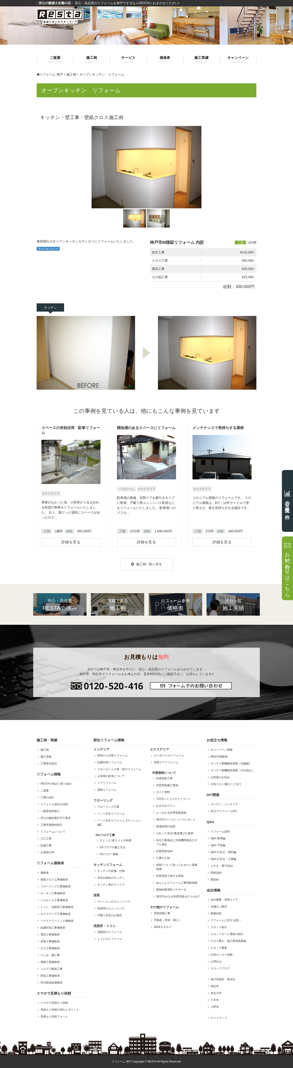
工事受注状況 (49, 763)
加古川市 (216, 993)
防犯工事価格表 (50, 975)
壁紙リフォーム (107, 789)
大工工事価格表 (50, 948)
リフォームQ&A (220, 831)
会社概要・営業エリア (224, 899)
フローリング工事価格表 (56, 886)
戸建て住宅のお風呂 (109, 915)
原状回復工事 (162, 913)
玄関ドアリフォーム (166, 762)
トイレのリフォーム (109, 938)
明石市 (215, 986)
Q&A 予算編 (218, 845)
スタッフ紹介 (219, 927)
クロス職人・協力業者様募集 (228, 941)
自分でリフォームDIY (224, 811)
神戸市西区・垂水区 (223, 979)
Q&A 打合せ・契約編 (223, 852)
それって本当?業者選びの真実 (174, 833)
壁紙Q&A (216, 872)
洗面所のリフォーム (109, 932)
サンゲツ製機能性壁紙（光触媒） (231, 763)
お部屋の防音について (111, 776)
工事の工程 (163, 858)
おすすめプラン (165, 805)
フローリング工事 (108, 806)
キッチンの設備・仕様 (111, 870)
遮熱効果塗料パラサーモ (171, 889)
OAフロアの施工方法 (112, 847)
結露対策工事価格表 (53, 927)
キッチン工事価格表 (53, 893)
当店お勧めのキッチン (111, 877)
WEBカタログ (162, 927)
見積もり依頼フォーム (54, 1016)
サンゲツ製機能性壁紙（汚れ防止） (233, 770)
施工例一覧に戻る (146, 564)
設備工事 (46, 845)
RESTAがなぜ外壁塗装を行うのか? (178, 896)
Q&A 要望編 (218, 838)
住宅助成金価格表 (51, 982)
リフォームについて (53, 831)
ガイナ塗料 (163, 792)
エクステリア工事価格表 (56, 914)
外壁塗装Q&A (164, 851)
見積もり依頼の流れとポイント (60, 1009)
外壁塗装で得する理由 (170, 876)
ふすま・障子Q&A (222, 865)
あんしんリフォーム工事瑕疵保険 (176, 882)
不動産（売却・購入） (167, 920)
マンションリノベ (48, 248)
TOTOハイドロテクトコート (173, 799)
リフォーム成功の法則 (54, 804)
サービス (128, 59)
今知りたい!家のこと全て (226, 784)
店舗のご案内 (219, 906)
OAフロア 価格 (109, 854)
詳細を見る (71, 542)
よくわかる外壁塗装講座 (171, 812)
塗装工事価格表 (50, 941)
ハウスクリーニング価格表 (57, 920)
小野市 (215, 1006)
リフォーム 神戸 (50, 74)
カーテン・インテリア (224, 804)
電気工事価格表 (50, 934)
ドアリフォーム (107, 783)
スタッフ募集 (219, 947)
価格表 (165, 59)
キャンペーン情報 (222, 749)
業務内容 (216, 913)
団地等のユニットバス (111, 908)
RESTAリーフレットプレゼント (175, 819)
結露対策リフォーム (109, 762)
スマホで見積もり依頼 (54, 1002)
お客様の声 (47, 852)
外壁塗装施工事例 (167, 785)
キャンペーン (238, 59)
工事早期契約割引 (51, 824)
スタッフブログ (220, 968)
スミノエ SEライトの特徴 (115, 840)
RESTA (151, 1061)
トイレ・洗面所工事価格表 (57, 907)
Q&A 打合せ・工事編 (223, 859)
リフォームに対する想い (226, 920)
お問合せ (216, 961)
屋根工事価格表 (50, 962)
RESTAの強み (60, 604)
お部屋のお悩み (220, 777)
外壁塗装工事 (164, 778)
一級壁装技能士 (50, 811)
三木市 (215, 1000)
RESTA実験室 (219, 756)
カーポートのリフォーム (169, 755)
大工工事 (46, 838)
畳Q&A (215, 879)
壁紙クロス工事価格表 (54, 879)
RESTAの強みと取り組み (56, 783)
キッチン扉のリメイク (111, 884)
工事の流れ (47, 797)
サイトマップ (219, 1017)
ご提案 (55, 59)
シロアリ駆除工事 (51, 968)
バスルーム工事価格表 (54, 900)
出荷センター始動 (222, 954)
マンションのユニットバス (113, 901)
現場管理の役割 (165, 826)
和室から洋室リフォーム (112, 755)
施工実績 (201, 59)
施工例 (92, 59)
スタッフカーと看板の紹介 (227, 934)
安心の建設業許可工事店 (56, 818)
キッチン (50, 307)
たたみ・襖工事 (50, 955)
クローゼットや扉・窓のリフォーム (119, 769)
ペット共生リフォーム (111, 813)
